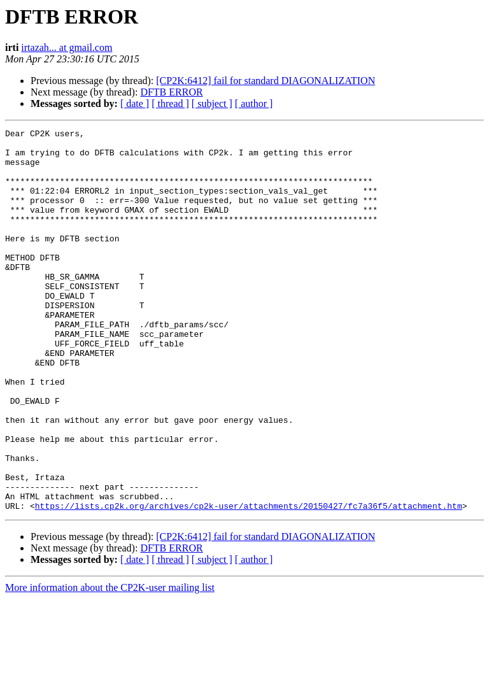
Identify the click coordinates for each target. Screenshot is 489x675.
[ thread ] (170, 103)
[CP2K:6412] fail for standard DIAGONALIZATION (265, 80)
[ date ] (134, 103)
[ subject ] (212, 103)
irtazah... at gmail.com (66, 47)
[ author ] (254, 103)
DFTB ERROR (171, 92)
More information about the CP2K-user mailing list (110, 663)
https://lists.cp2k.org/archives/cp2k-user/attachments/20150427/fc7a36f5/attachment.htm (248, 582)
